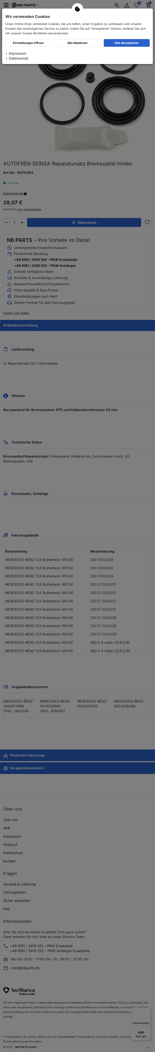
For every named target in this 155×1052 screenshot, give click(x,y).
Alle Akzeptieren (127, 43)
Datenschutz (19, 58)
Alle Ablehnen (77, 43)
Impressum (17, 53)
